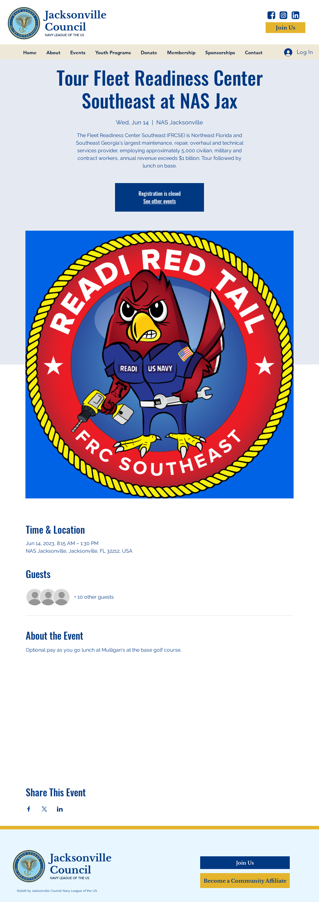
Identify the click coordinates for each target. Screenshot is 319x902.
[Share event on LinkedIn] (60, 809)
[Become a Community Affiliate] (245, 880)
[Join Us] (285, 27)
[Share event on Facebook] (29, 809)
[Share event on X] (44, 809)
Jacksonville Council (75, 21)
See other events (159, 201)
